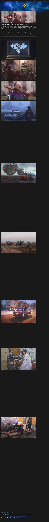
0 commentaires (11, 514)
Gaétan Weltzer (5, 512)
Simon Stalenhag (9, 30)
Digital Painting (7, 514)
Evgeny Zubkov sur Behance (6, 36)
